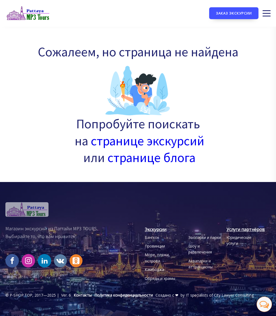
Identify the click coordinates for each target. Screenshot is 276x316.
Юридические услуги (238, 240)
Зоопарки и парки (204, 237)
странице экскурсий (147, 141)
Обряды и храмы (160, 278)
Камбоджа (154, 269)
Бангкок (152, 237)
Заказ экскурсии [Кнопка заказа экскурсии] (234, 13)
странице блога (151, 157)
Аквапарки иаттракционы (200, 263)
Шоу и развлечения (200, 249)
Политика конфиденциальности (123, 295)
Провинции (155, 246)
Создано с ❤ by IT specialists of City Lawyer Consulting (205, 295)
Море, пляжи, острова (157, 257)
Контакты (83, 295)
